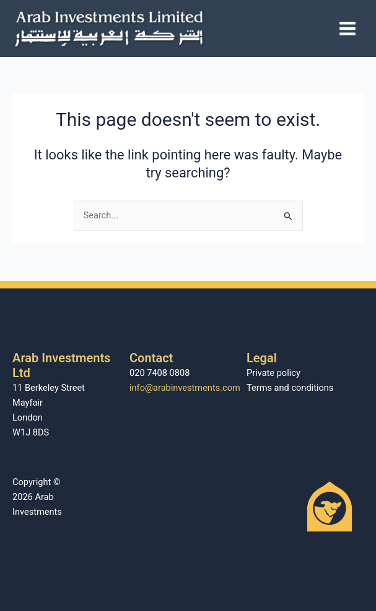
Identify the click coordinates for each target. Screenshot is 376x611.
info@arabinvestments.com (184, 387)
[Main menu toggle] (347, 28)
